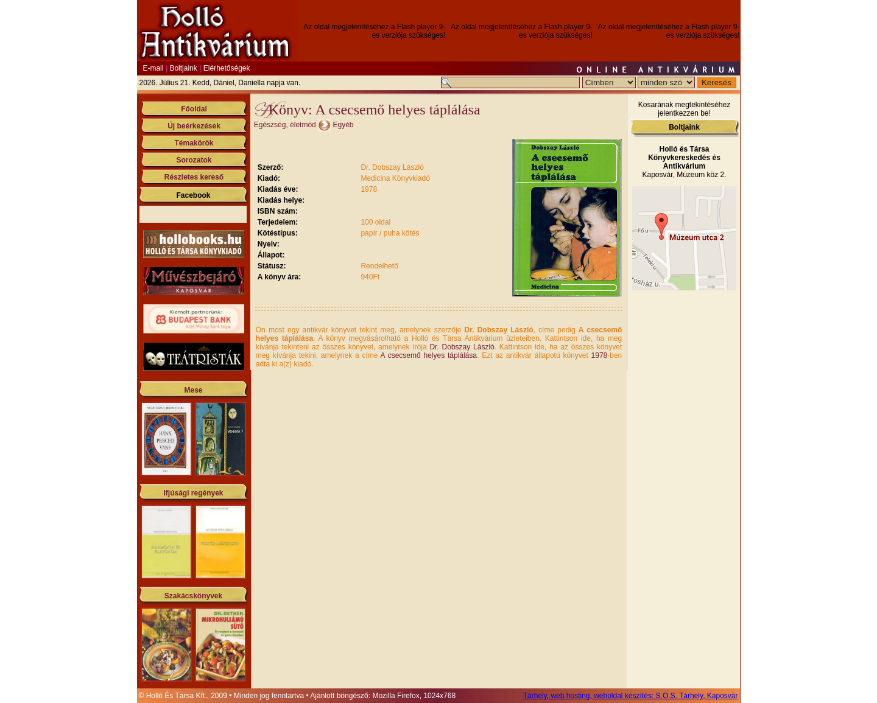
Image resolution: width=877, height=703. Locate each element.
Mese (193, 390)
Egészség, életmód (285, 125)
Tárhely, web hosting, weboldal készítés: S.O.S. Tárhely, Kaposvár (630, 695)
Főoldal (194, 109)
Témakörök (193, 143)
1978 (599, 355)
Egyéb (343, 125)
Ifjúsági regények (193, 493)
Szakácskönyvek (193, 596)
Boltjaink (183, 68)
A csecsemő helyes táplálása (429, 355)
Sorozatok (193, 160)
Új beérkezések (193, 126)
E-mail (153, 68)
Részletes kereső (194, 177)
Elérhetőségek (226, 68)
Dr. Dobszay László (461, 347)
